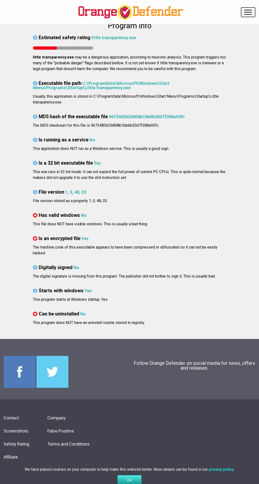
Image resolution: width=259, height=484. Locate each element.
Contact (11, 417)
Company (56, 417)
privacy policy (221, 474)
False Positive (60, 430)
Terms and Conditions (68, 444)
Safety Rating (16, 444)
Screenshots (16, 430)
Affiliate (11, 457)
